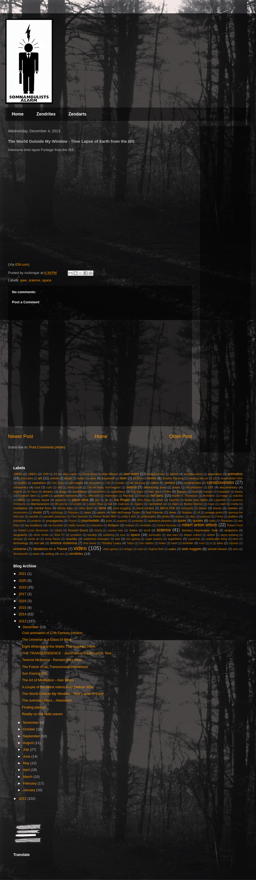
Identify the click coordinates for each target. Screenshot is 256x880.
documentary (229, 487)
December (31, 627)
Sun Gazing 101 (34, 673)
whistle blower (217, 549)
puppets (122, 520)
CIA (107, 482)
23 (55, 474)
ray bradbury (33, 525)
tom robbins (146, 543)
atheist (68, 478)
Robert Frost (235, 525)
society (92, 534)
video (80, 548)
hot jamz (157, 495)
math (222, 504)
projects (36, 520)
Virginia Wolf (155, 549)
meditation (20, 508)
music (37, 512)
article (54, 478)
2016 (23, 601)
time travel (89, 543)
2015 (23, 608)
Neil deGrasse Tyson (125, 512)
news (172, 512)
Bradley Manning (173, 478)
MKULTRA (167, 508)
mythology (56, 512)
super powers (153, 538)
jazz (97, 500)
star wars (172, 534)
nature (101, 512)
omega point (213, 512)
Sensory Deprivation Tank (199, 530)
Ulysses (233, 543)
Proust (72, 520)
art (40, 478)
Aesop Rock (89, 474)
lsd (110, 503)
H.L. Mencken (91, 495)
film (168, 491)
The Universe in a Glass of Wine (46, 640)
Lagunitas (220, 500)
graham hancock (65, 495)
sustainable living (216, 538)
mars (211, 504)
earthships (80, 491)
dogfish (17, 491)
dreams (48, 491)
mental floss (42, 508)
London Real (95, 504)
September (32, 736)
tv (211, 543)
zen (62, 553)
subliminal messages (96, 538)
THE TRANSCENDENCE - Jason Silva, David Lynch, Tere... (68, 653)
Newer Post (20, 436)
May (26, 763)
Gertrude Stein (27, 495)
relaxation (97, 525)
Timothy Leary (111, 543)
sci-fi (147, 530)
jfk (106, 500)
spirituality (155, 534)
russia (98, 530)
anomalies (27, 478)
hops (142, 495)
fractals (208, 491)
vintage (128, 549)
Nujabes (187, 512)
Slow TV (59, 534)
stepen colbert (193, 534)
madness (123, 504)
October (29, 729)
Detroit (176, 487)
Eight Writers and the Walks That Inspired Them (58, 646)
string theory (52, 538)
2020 (23, 581)
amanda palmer (193, 474)
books (152, 478)
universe (19, 549)
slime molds (41, 534)
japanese (60, 500)
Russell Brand (78, 530)
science (34, 280)
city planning (137, 482)
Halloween (111, 495)
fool (195, 491)
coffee (154, 482)
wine (235, 549)
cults (49, 487)
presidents (19, 520)
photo (166, 516)
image (224, 495)
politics (233, 516)
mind (102, 508)
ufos (220, 543)
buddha (22, 482)
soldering (108, 534)
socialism (76, 534)
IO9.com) (21, 264)
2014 (23, 614)
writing (49, 553)
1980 (46, 474)
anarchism (215, 474)
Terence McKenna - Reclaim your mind (52, 660)
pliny (192, 516)
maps (175, 504)
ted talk (39, 543)
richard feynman (167, 525)
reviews (129, 525)
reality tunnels (77, 525)
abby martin (70, 474)
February (30, 783)
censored (94, 482)
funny (239, 491)
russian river (115, 530)
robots (58, 530)
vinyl (140, 549)
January (29, 790)
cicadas (120, 482)
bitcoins (137, 478)
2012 (23, 799)
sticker (211, 534)
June (27, 756)
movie (217, 508)
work (36, 553)
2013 (23, 621)
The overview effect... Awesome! (47, 700)
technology (21, 543)
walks (172, 549)
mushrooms (20, 512)
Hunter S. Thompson (185, 495)
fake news (155, 491)
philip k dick (128, 516)
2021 (23, 574)
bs (214, 478)
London (77, 504)
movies (233, 508)
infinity (21, 500)
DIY (210, 487)
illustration (209, 495)
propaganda (54, 520)
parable (33, 516)
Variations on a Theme (50, 549)
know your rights (196, 499)
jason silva (80, 500)
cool (37, 487)
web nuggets (192, 549)
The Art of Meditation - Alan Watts (47, 680)
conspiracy (20, 487)
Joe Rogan (121, 500)
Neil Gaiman (154, 512)
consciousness (220, 482)
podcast (205, 516)
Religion (113, 525)
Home (17, 114)
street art (33, 538)
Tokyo (130, 543)
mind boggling (122, 508)
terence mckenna (63, 543)
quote (182, 521)
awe (23, 280)
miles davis (86, 508)
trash (174, 543)
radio (212, 520)
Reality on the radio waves (42, 714)
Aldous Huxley (156, 474)
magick (138, 504)
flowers (182, 491)
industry (238, 495)
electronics (99, 491)
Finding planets (33, 707)
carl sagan (76, 482)
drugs (63, 491)
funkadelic (223, 491)
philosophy (148, 516)
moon (203, 508)
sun (117, 538)
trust (202, 543)
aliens (174, 474)
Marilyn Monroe (193, 504)
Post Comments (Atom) (47, 447)
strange (18, 538)
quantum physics (160, 520)
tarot (235, 538)
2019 (23, 587)
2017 (23, 594)
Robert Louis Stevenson (33, 530)
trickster (187, 543)
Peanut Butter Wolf (105, 516)
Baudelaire (108, 478)
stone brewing (229, 534)
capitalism (39, 482)
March (28, 777)
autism (81, 478)
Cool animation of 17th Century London (52, 633)
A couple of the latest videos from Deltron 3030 (58, 687)
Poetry (219, 516)
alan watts (131, 474)
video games (110, 549)
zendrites (76, 554)
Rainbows (227, 520)
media (234, 504)
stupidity (71, 538)
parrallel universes (54, 516)
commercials (192, 482)
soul (122, 534)
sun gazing (133, 538)
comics (170, 483)
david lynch (74, 487)
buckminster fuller (232, 478)
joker (159, 499)
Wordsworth (20, 553)
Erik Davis (137, 491)
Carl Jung (57, 482)
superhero (175, 538)
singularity (20, 534)
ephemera (118, 491)
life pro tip (61, 504)
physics (180, 516)
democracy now (155, 487)
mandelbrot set (157, 504)
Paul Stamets (79, 516)
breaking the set (198, 478)
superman (194, 538)
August (29, 743)
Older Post (180, 436)
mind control (145, 508)
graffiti (45, 495)
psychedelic (91, 521)
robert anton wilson (199, 525)
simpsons (230, 530)
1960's (32, 474)
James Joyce (40, 499)
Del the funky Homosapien (104, 487)
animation (235, 474)
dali (60, 487)
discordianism (194, 487)
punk (109, 520)
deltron (131, 487)
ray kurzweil (55, 525)
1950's (17, 474)
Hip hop (128, 495)
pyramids (137, 520)
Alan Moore (110, 474)
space (46, 280)
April (27, 770)
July (26, 749)
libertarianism (40, 503)
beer (123, 478)
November (31, 722)
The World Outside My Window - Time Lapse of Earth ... (64, 694)
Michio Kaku (65, 508)
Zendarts (77, 114)
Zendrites (45, 114)
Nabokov (73, 512)
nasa (87, 512)
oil (198, 512)
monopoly (187, 508)
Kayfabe (174, 500)
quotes (198, 521)
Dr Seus (32, 491)
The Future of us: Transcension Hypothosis (55, 667)
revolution (145, 525)
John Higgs (144, 500)
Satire (133, 530)
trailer (162, 543)
